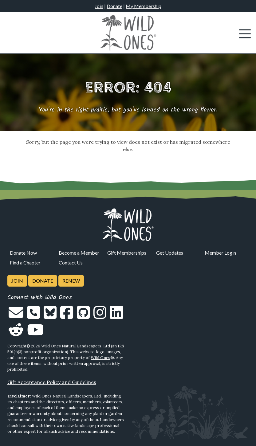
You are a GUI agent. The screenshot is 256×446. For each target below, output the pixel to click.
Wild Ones (100, 357)
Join (99, 6)
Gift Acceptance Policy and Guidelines (51, 382)
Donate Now (23, 253)
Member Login (220, 253)
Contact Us (71, 262)
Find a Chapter (25, 262)
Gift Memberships (126, 253)
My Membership (143, 6)
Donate (114, 6)
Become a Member (79, 253)
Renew (71, 281)
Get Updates (169, 253)
